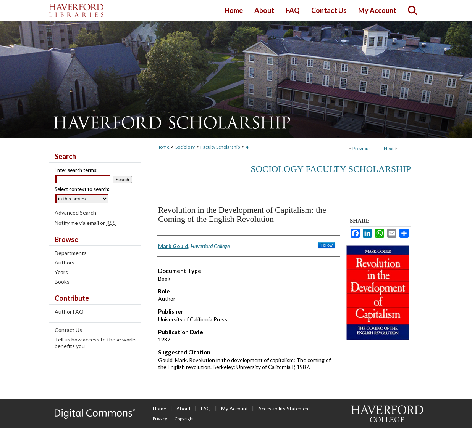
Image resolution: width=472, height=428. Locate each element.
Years (61, 272)
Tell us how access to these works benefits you (96, 342)
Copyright (184, 418)
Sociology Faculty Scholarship (331, 169)
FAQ (206, 409)
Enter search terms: (76, 170)
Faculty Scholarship (220, 147)
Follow (326, 245)
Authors (64, 262)
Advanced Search (75, 212)
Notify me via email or (85, 223)
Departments (71, 253)
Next (389, 148)
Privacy (160, 418)
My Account (234, 409)
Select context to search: (82, 189)
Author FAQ (69, 311)
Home (163, 147)
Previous (361, 148)
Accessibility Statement (284, 409)
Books (62, 281)
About (183, 409)
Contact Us (68, 330)
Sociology (185, 147)
